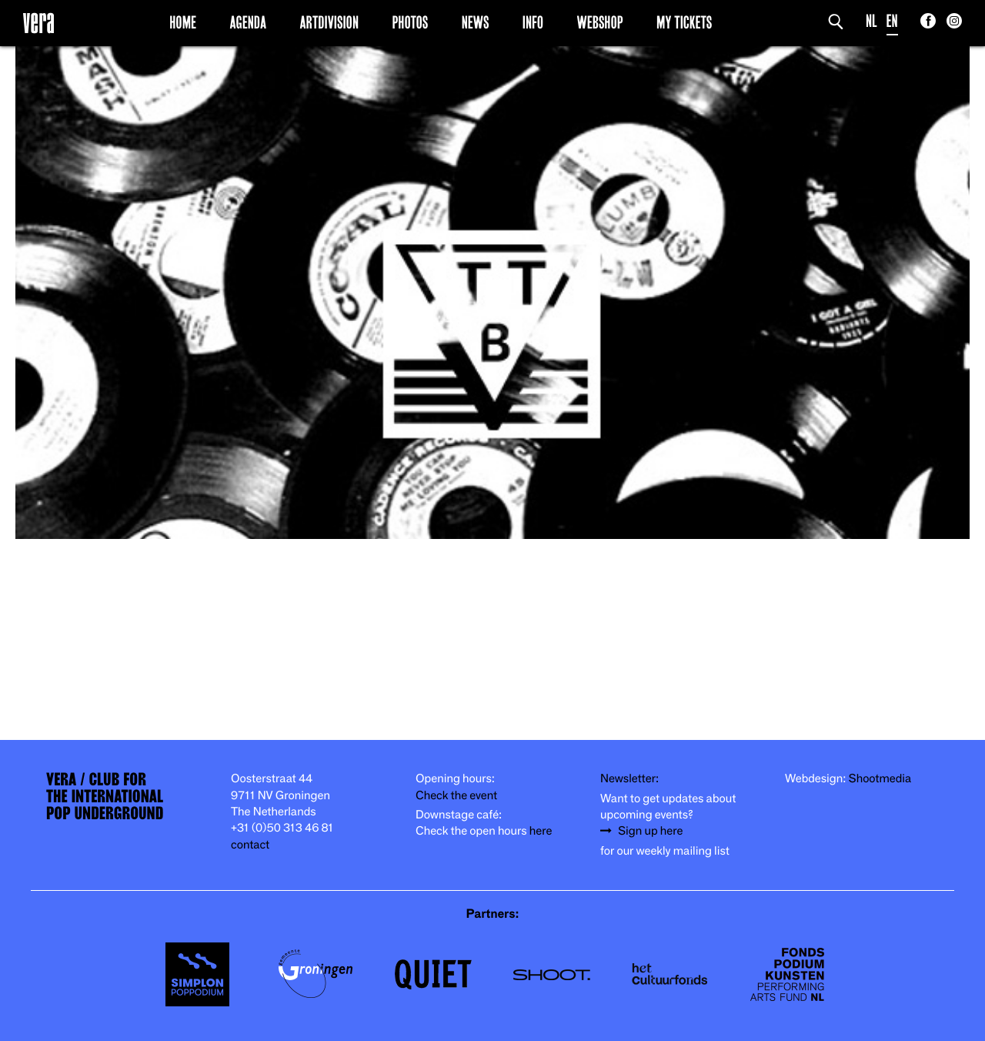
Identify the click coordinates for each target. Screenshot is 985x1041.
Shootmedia (880, 779)
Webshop (600, 22)
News (475, 22)
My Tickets (684, 22)
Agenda (247, 22)
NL (871, 21)
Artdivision (329, 22)
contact (250, 845)
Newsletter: (629, 779)
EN (892, 21)
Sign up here (650, 831)
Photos (410, 22)
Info (533, 22)
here (541, 831)
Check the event (456, 796)
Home (182, 22)
